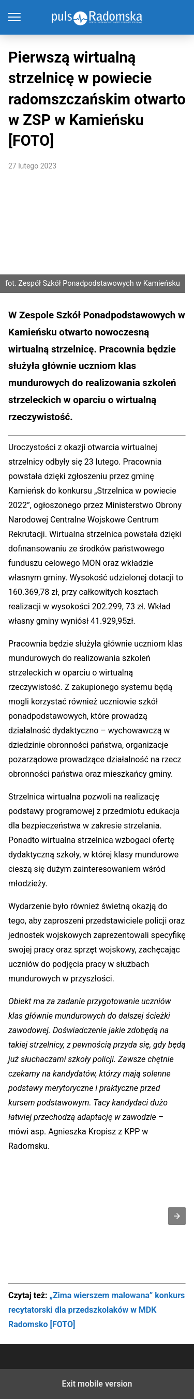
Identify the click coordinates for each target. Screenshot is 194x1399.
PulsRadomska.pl (97, 17)
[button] (177, 1216)
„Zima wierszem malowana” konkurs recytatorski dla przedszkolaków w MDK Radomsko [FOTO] (96, 1309)
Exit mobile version (97, 1384)
